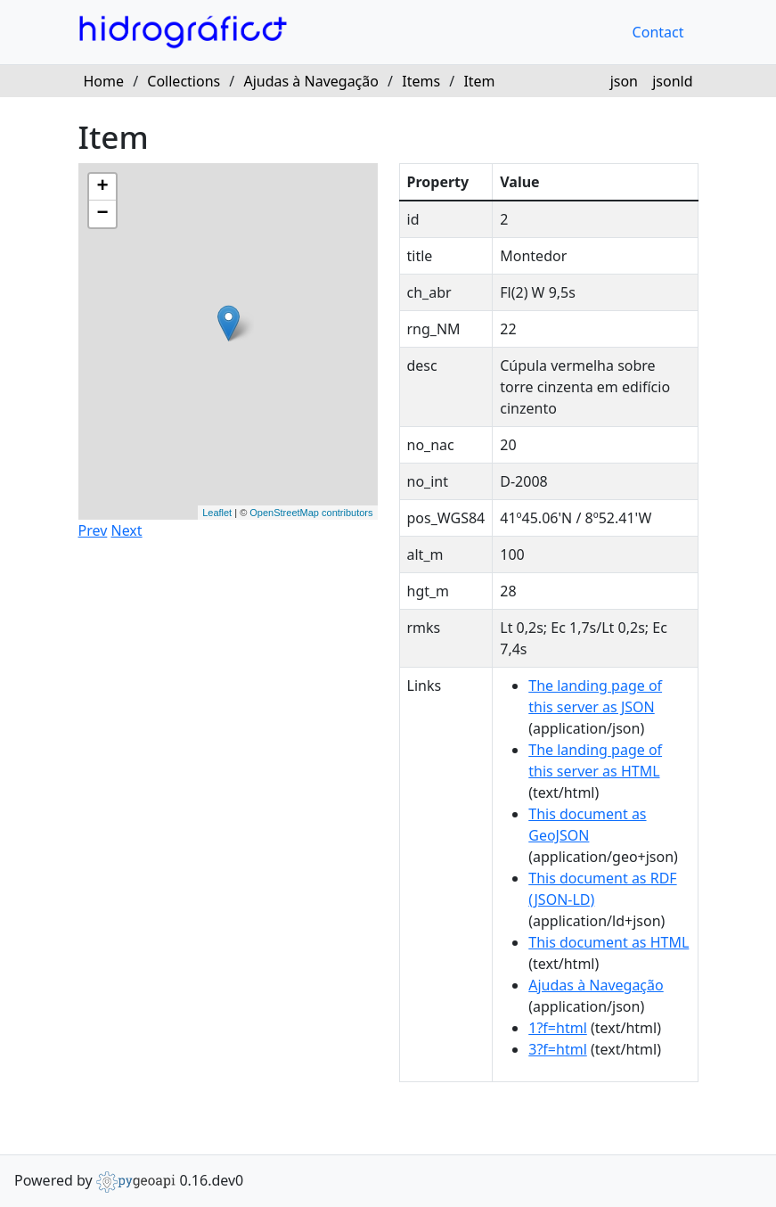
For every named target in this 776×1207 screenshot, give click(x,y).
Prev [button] (93, 530)
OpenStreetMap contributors (310, 512)
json (624, 81)
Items (421, 81)
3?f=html (557, 1049)
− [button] (102, 214)
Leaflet (217, 512)
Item (478, 81)
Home (104, 81)
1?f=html (557, 1028)
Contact (658, 32)
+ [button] (102, 187)
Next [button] (126, 530)
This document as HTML (608, 942)
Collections (183, 81)
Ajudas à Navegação (310, 81)
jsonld (672, 81)
